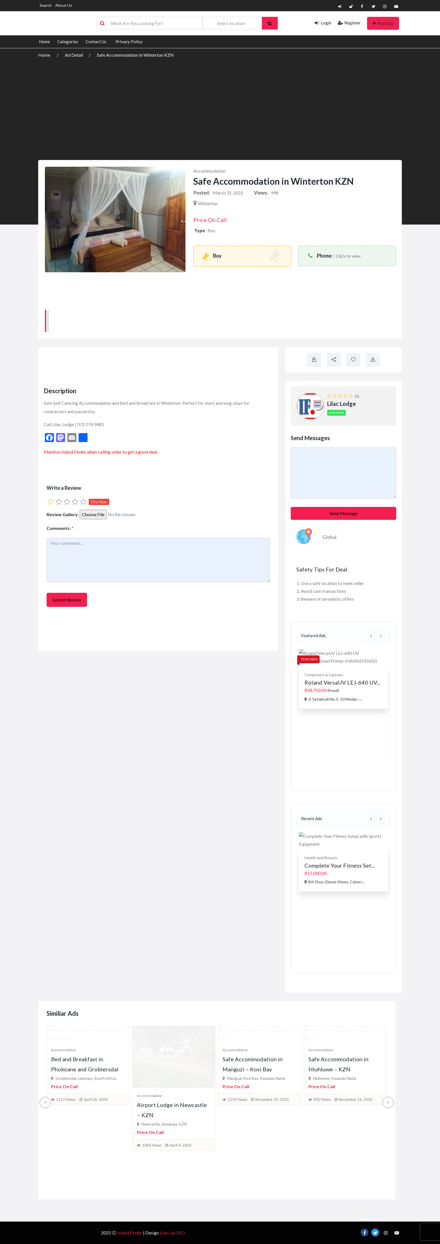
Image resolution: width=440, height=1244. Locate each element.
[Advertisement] (220, 101)
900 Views (322, 1166)
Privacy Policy (129, 41)
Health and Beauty (320, 857)
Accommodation (209, 170)
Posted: (201, 193)
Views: (261, 193)
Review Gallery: (63, 514)
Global (329, 537)
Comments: (60, 528)
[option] (343, 679)
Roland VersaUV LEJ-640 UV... (342, 682)
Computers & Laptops (323, 674)
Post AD (383, 23)
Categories (67, 41)
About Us (63, 5)
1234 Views (237, 1166)
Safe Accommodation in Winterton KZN (135, 55)
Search (46, 5)
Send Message (344, 513)
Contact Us (96, 41)
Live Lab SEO (172, 1232)
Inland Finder (73, 451)
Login (323, 22)
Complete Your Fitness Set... (339, 865)
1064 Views (152, 1166)
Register (349, 22)
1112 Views (66, 1166)
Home (44, 41)
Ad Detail (74, 55)
